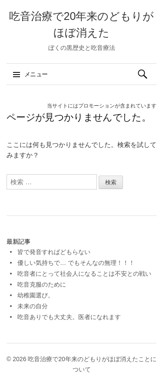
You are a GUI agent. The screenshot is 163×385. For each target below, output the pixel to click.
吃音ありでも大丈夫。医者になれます (69, 316)
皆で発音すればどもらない (53, 251)
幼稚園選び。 (35, 295)
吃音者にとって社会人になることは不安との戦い (84, 273)
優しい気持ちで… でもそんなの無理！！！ (76, 262)
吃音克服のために (41, 284)
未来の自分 (32, 306)
